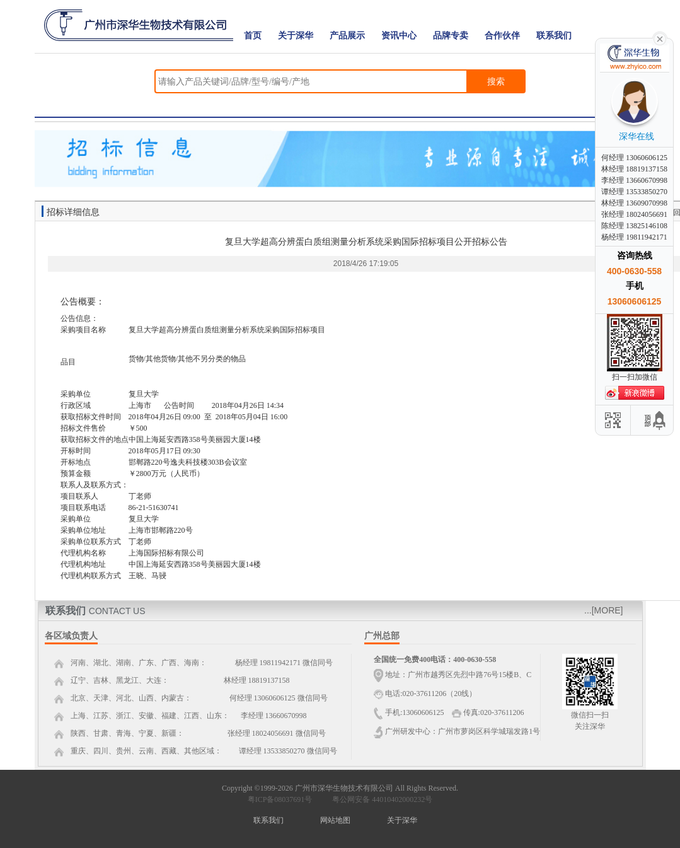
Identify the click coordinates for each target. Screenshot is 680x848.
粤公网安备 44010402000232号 (379, 799)
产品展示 (347, 35)
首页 (253, 35)
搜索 (496, 81)
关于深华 (295, 35)
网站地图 (335, 820)
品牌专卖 (450, 35)
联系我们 (554, 35)
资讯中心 (399, 35)
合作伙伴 (502, 35)
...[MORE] (603, 610)
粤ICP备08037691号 (280, 799)
